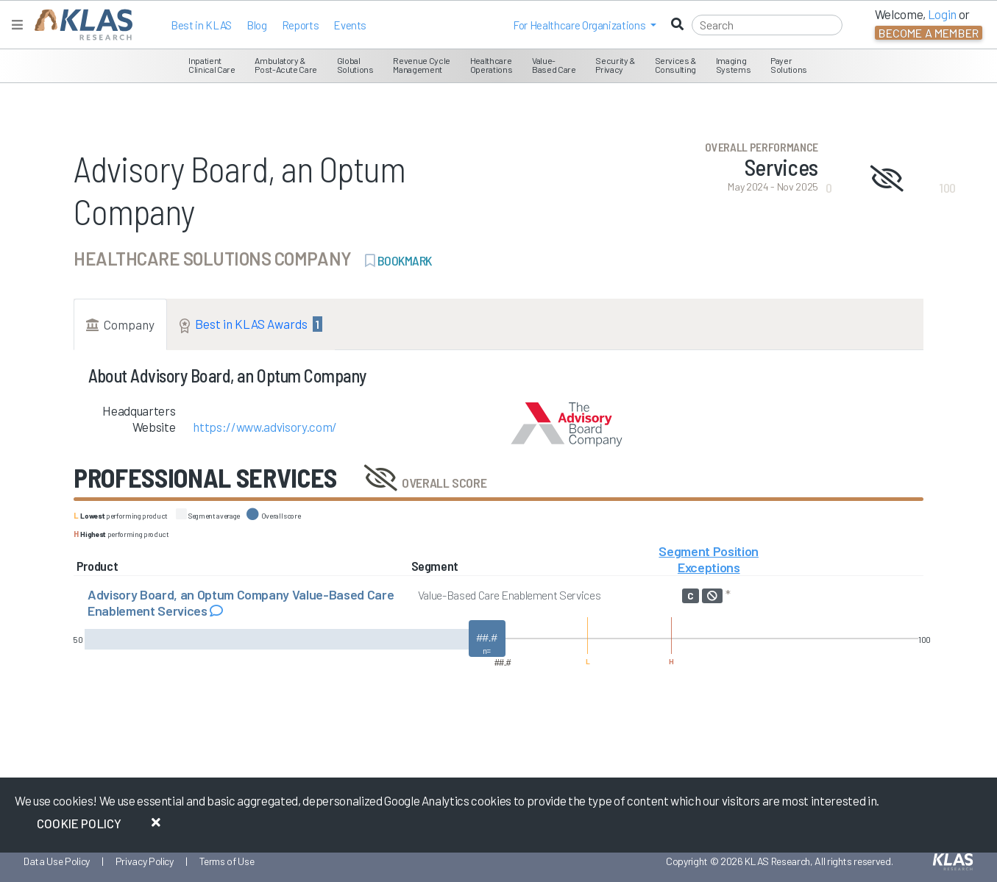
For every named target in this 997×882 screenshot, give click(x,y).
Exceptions (709, 567)
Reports (300, 25)
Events (349, 25)
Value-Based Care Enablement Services (509, 595)
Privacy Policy (145, 861)
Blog (256, 25)
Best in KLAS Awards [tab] (251, 324)
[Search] (767, 25)
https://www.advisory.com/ (265, 426)
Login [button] (942, 14)
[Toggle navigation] (17, 24)
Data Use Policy (57, 861)
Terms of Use (227, 861)
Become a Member (929, 33)
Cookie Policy (79, 823)
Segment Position (709, 551)
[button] (584, 25)
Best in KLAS (201, 25)
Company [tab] (120, 324)
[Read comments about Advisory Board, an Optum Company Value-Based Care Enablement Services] (216, 610)
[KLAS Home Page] (79, 24)
